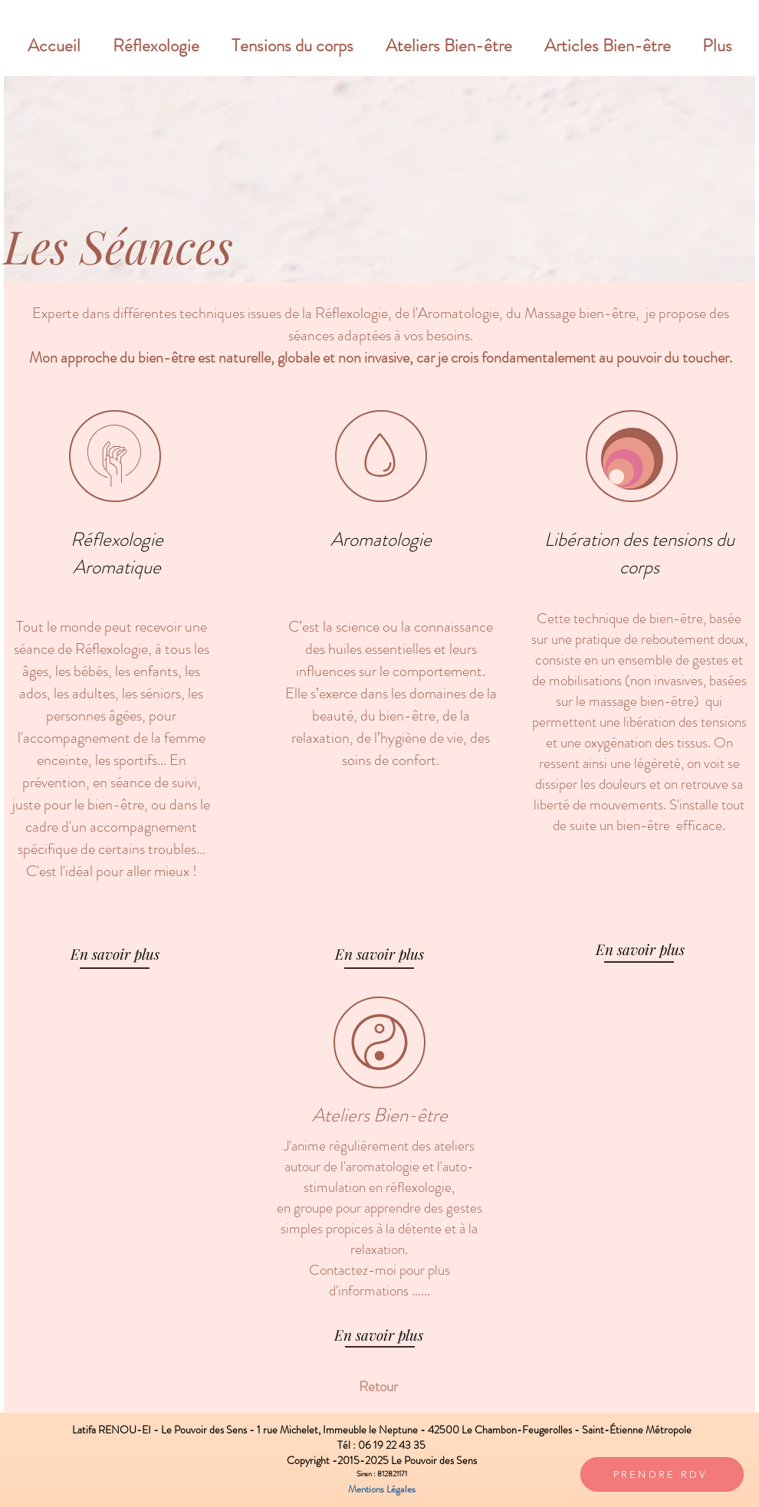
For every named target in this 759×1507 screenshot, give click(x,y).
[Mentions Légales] (382, 1489)
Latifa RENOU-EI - (116, 1429)
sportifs (135, 760)
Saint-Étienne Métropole (637, 1429)
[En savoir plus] (115, 953)
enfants (155, 671)
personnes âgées (94, 715)
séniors (160, 693)
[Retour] (378, 1386)
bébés (91, 671)
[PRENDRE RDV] (662, 1474)
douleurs (624, 783)
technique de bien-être (638, 618)
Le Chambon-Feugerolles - (522, 1429)
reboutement (678, 639)
